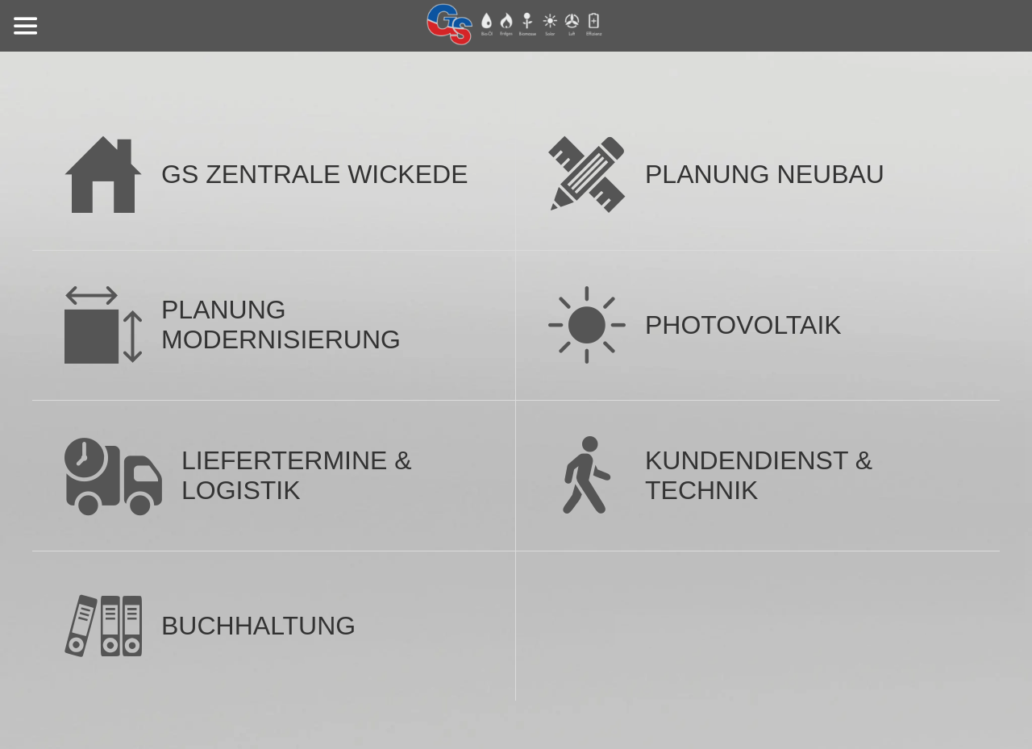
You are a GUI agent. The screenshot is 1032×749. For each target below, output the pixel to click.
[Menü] (25, 25)
